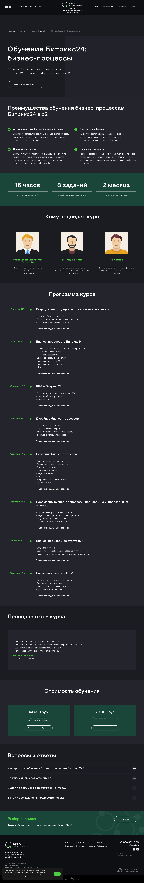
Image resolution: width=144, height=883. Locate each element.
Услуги (22, 31)
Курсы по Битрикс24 (38, 31)
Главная (12, 31)
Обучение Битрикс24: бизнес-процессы (65, 31)
